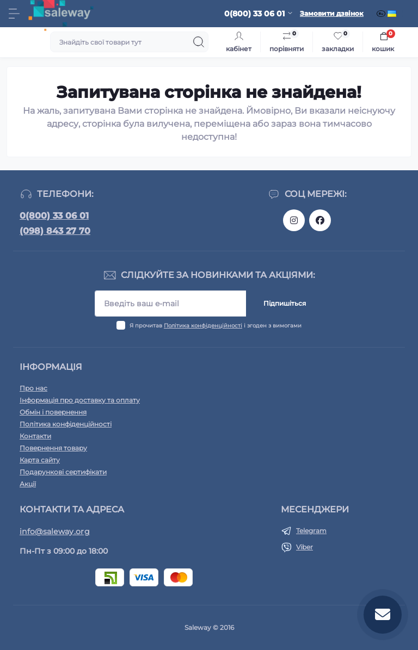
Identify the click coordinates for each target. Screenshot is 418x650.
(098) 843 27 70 (55, 231)
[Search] (198, 42)
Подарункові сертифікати (63, 472)
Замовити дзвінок (332, 13)
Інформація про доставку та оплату (80, 400)
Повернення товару (53, 448)
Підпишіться (284, 303)
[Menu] (14, 13)
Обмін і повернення (53, 412)
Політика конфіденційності (203, 325)
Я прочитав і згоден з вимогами (216, 325)
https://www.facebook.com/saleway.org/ (320, 220)
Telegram (311, 531)
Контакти (35, 436)
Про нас (33, 388)
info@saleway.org (55, 531)
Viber (304, 547)
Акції (28, 484)
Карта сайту (40, 460)
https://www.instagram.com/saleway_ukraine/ (294, 220)
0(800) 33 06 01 (54, 216)
